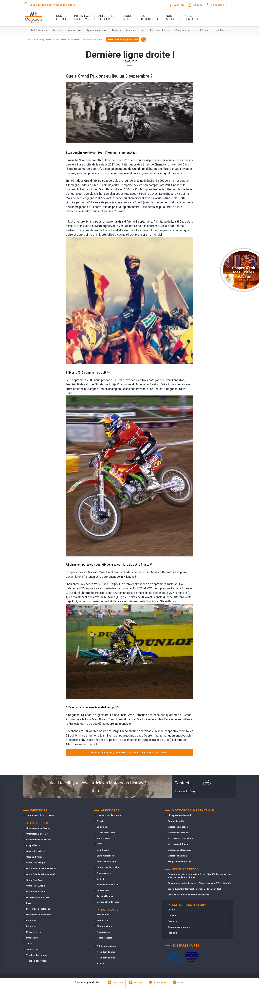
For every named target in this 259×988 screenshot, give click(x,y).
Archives (116, 30)
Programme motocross (179, 861)
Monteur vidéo (104, 926)
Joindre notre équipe (186, 791)
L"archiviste (117, 982)
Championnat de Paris (37, 834)
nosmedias (171, 17)
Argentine (131, 30)
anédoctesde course (106, 17)
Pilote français (104, 938)
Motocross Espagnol (178, 832)
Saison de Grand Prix (107, 884)
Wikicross (179, 4)
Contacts (172, 921)
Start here (97, 791)
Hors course (103, 838)
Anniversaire (74, 30)
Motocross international (38, 914)
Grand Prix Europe (35, 886)
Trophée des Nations (36, 955)
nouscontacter (192, 17)
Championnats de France (38, 839)
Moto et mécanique (106, 861)
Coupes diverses (35, 857)
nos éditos (61, 17)
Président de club (106, 952)
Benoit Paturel (201, 30)
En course (102, 827)
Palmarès (31, 920)
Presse (100, 963)
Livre (29, 903)
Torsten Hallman (105, 896)
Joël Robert (103, 850)
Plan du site (174, 933)
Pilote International (106, 946)
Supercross (32, 949)
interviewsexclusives (82, 17)
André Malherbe (39, 30)
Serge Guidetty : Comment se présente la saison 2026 (194, 889)
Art (143, 30)
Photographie (104, 873)
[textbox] (143, 39)
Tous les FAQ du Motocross (40, 815)
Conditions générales (179, 927)
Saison (29, 943)
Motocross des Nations (38, 909)
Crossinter (127, 17)
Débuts (100, 821)
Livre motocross (105, 856)
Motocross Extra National (180, 838)
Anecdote (58, 30)
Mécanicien (103, 914)
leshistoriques (149, 17)
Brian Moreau (221, 30)
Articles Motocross (160, 30)
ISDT (99, 844)
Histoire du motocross (37, 897)
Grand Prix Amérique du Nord (41, 868)
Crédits (171, 909)
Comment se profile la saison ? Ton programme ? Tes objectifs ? (200, 883)
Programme (32, 938)
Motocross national (177, 856)
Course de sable (176, 821)
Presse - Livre (33, 932)
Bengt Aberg (182, 30)
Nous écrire (217, 4)
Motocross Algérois (178, 827)
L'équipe (197, 4)
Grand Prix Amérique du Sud (40, 874)
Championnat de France (38, 828)
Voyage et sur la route (108, 902)
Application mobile (97, 30)
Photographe (103, 932)
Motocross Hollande (178, 844)
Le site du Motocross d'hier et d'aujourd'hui (53, 4)
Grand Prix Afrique (35, 862)
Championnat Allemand (179, 815)
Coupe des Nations (35, 851)
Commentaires (159, 982)
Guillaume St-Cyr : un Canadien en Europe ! (189, 894)
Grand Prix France (35, 891)
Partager (181, 982)
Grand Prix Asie (34, 880)
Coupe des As (33, 845)
